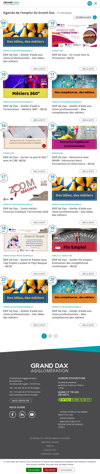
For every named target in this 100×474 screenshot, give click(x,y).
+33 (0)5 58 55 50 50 (23, 392)
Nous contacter (20, 400)
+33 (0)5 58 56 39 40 (23, 388)
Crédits (50, 446)
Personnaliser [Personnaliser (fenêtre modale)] (66, 470)
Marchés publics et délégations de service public (70, 424)
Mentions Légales (50, 442)
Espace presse (67, 418)
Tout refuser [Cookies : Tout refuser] (50, 470)
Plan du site (50, 450)
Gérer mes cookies (50, 454)
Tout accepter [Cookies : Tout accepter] (34, 470)
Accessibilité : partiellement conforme (50, 438)
